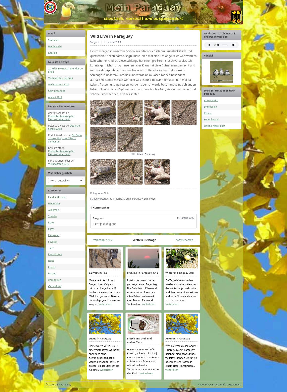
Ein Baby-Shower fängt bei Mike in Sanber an (65, 138)
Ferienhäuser (211, 119)
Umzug (52, 273)
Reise (51, 260)
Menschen (54, 203)
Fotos (51, 229)
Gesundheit (54, 286)
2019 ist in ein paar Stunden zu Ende (65, 70)
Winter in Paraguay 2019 (179, 273)
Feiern (51, 267)
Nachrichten (55, 254)
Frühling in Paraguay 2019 (142, 273)
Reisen (207, 113)
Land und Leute (57, 197)
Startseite (53, 40)
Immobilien (54, 280)
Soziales (52, 216)
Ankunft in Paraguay (177, 338)
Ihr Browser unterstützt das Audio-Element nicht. (221, 45)
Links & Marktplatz (214, 126)
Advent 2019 (55, 97)
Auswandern (211, 100)
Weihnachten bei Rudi (60, 78)
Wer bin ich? (55, 46)
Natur (51, 222)
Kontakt (52, 53)
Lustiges (53, 241)
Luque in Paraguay (100, 338)
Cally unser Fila (56, 91)
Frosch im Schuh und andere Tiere (139, 340)
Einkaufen (53, 235)
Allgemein (54, 210)
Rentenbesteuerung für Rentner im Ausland (61, 117)
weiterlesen (104, 304)
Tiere (51, 248)
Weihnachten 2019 (58, 84)
